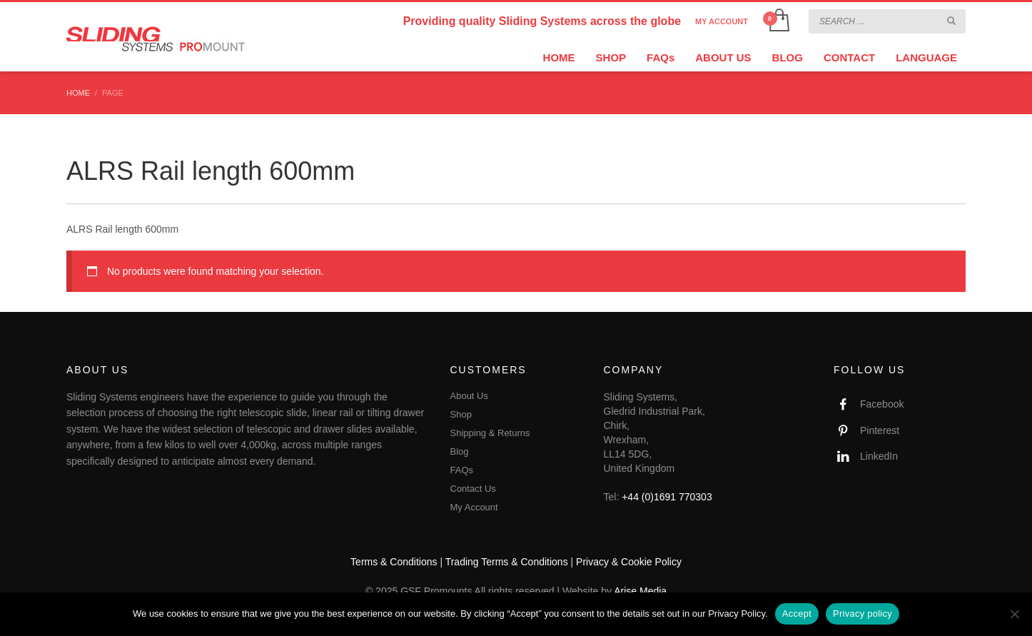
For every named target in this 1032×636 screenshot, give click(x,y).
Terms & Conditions (393, 561)
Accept (796, 613)
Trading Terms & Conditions (506, 561)
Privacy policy (862, 613)
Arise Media (640, 591)
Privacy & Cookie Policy (629, 561)
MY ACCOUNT (721, 21)
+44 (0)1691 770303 (667, 497)
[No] (1014, 614)
